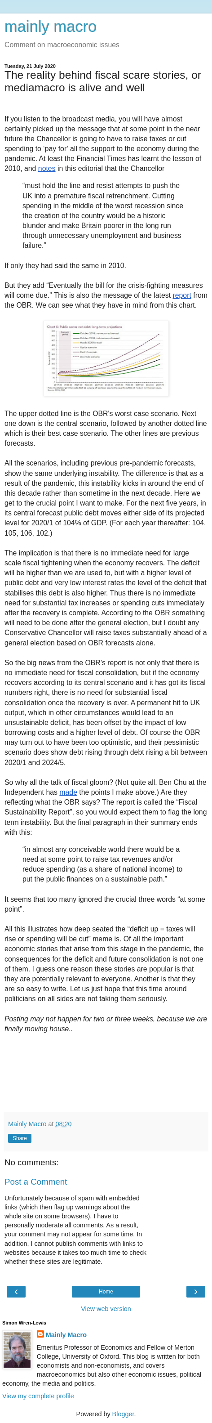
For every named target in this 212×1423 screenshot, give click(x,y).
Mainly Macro (66, 1334)
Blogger (123, 1414)
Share (20, 1138)
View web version (106, 1308)
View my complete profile (38, 1396)
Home (106, 1292)
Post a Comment (35, 1181)
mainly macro (50, 26)
